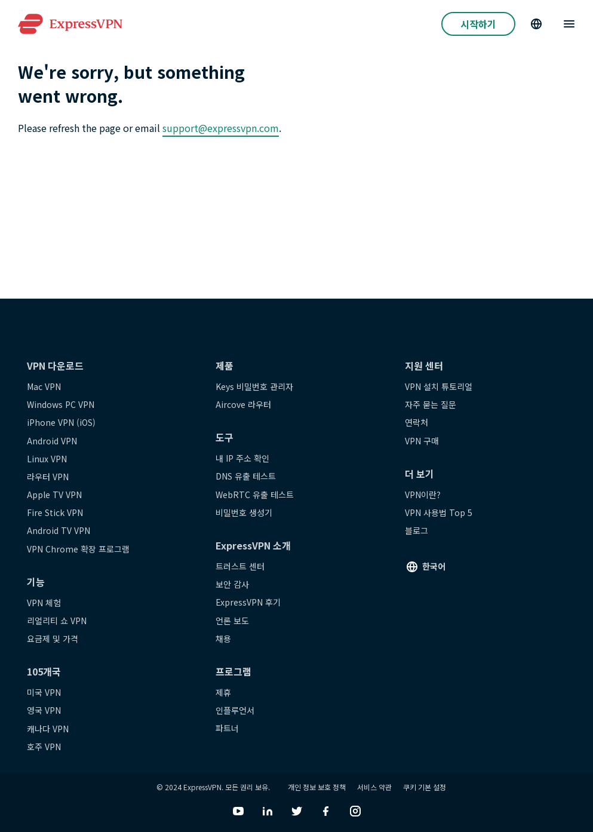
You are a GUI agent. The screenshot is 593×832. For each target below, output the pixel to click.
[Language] (536, 24)
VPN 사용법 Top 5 (438, 512)
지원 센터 (424, 365)
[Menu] (569, 24)
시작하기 (478, 24)
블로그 (416, 530)
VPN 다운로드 (55, 365)
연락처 (416, 422)
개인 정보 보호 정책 (317, 787)
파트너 (227, 728)
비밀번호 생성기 (244, 512)
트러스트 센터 (240, 566)
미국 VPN (44, 692)
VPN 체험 (44, 603)
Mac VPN (44, 386)
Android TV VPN (58, 530)
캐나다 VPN (48, 729)
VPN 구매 (422, 441)
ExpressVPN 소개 (253, 545)
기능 (36, 582)
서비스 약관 (374, 787)
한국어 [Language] (433, 566)
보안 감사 (232, 584)
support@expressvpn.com (220, 128)
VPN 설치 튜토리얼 (438, 386)
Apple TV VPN (54, 495)
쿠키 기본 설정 (424, 787)
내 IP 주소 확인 (242, 458)
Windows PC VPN (60, 404)
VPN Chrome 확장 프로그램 (78, 549)
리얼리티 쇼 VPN (57, 621)
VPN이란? (423, 495)
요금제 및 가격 (52, 638)
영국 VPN (44, 710)
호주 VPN (44, 747)
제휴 (223, 692)
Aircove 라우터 (243, 404)
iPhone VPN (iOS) (61, 422)
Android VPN (52, 441)
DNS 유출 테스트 (246, 476)
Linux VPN (47, 459)
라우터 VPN (48, 477)
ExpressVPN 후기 (248, 602)
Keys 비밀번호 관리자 (254, 386)
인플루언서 (235, 710)
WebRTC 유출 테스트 (255, 495)
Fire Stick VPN (55, 512)
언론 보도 (232, 621)
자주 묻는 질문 (430, 404)
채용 (223, 638)
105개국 (44, 671)
